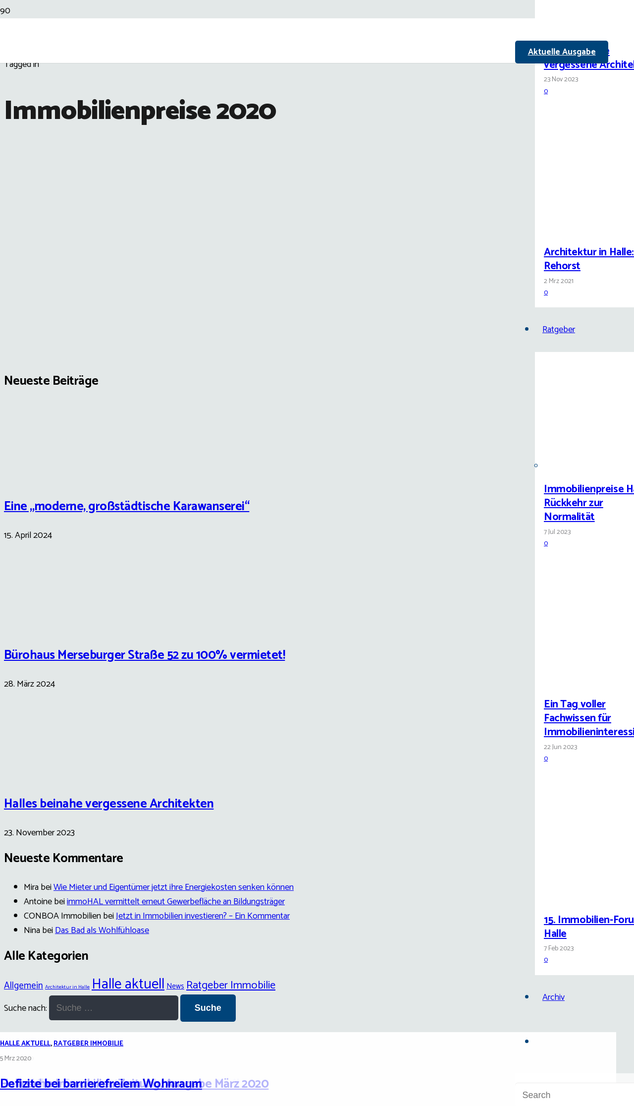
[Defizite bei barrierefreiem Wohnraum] (253, 505)
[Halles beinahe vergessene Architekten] (581, 28)
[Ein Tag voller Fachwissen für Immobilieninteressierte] (581, 681)
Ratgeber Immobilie (88, 1043)
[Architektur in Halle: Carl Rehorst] (581, 229)
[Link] (267, 115)
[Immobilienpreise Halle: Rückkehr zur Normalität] (581, 466)
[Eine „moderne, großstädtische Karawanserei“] (41, 474)
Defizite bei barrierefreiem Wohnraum (101, 1084)
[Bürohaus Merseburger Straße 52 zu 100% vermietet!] (41, 623)
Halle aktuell (25, 1043)
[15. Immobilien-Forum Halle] (581, 897)
